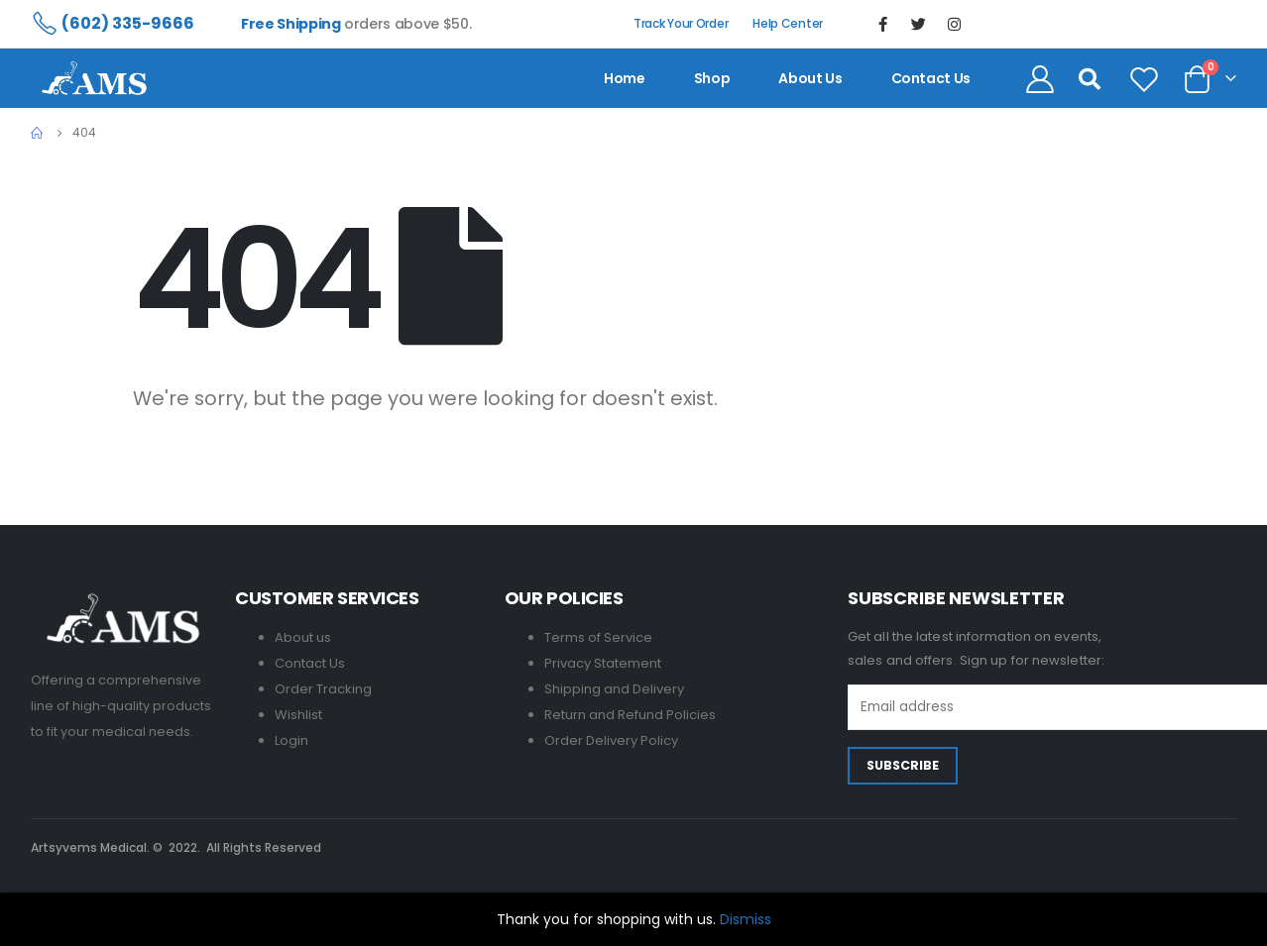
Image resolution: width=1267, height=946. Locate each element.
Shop (712, 78)
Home (624, 78)
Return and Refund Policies (630, 714)
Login (291, 740)
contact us (931, 78)
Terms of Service (598, 637)
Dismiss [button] (745, 919)
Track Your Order (681, 23)
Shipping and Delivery (614, 689)
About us (810, 78)
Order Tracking (323, 689)
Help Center (787, 23)
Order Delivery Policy (611, 740)
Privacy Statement (602, 663)
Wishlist (298, 714)
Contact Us (310, 663)
